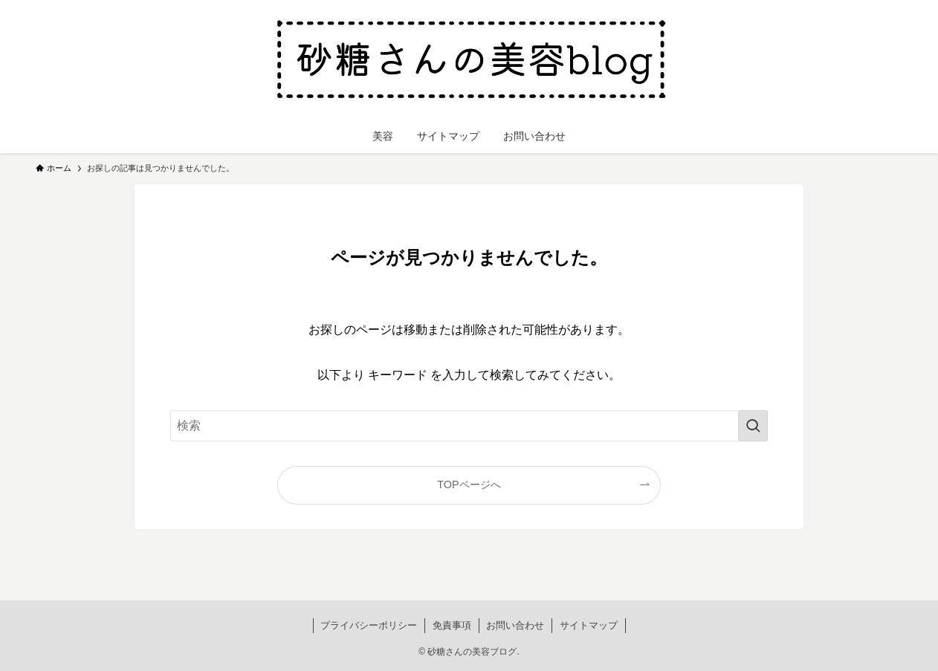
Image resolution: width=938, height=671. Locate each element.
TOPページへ (468, 484)
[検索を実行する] (753, 425)
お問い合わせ (515, 625)
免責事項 (452, 625)
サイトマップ (589, 625)
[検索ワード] (469, 425)
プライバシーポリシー (368, 625)
